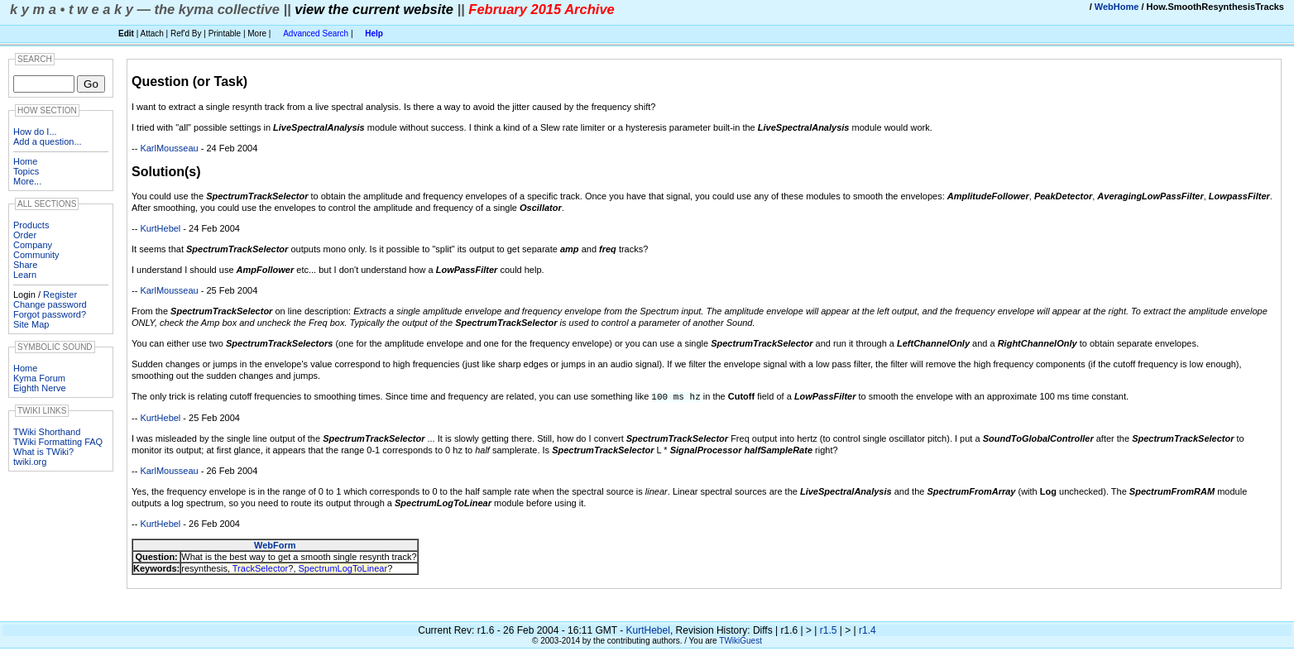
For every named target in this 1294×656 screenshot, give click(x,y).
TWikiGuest (740, 639)
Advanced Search (315, 33)
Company (32, 245)
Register (60, 294)
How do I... (35, 131)
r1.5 (828, 629)
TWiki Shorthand (46, 432)
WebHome (1117, 7)
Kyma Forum (39, 378)
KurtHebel (160, 228)
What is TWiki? (43, 452)
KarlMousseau (169, 148)
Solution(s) (166, 172)
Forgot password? (49, 314)
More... (27, 181)
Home (25, 161)
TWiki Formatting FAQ (58, 442)
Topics (26, 171)
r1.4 (867, 629)
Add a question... (47, 141)
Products (31, 225)
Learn (24, 275)
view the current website (374, 9)
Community (36, 255)
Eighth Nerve (39, 388)
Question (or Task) (189, 81)
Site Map (31, 324)
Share (25, 265)
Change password (50, 304)
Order (24, 235)
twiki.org (29, 462)
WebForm (275, 544)
